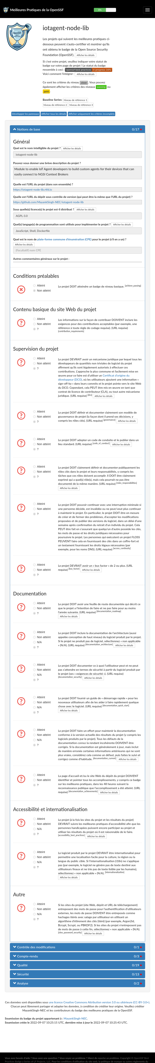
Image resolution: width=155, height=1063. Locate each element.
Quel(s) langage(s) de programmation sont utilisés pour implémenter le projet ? (62, 224)
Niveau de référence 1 (75, 100)
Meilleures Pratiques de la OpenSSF (37, 10)
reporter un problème (108, 1058)
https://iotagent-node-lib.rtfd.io (32, 189)
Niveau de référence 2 (55, 104)
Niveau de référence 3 (81, 104)
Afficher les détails (85, 55)
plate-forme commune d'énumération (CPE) (64, 239)
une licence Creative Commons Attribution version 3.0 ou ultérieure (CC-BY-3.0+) (99, 1002)
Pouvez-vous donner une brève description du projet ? (47, 163)
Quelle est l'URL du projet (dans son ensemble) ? (43, 184)
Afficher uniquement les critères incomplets (92, 113)
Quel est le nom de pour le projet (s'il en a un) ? (69, 239)
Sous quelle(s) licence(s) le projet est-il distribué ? (43, 209)
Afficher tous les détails (53, 113)
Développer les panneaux (25, 113)
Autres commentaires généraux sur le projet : (41, 258)
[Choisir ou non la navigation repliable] (147, 9)
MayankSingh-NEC (75, 1018)
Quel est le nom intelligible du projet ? (37, 148)
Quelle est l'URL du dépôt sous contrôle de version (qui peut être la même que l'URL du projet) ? (72, 196)
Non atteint (36, 290)
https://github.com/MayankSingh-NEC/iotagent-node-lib (48, 202)
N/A (36, 642)
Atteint (36, 285)
